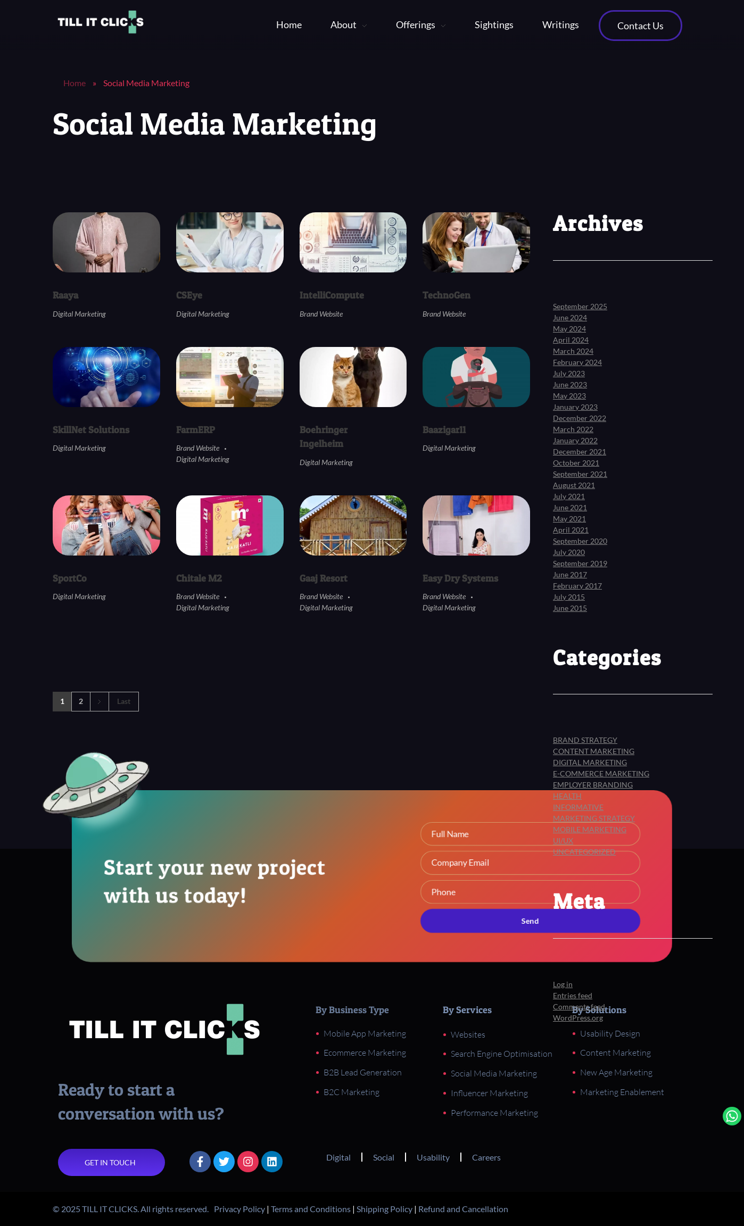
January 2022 (575, 440)
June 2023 (570, 384)
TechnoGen (446, 295)
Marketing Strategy (594, 818)
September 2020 (580, 540)
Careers (486, 1157)
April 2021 (571, 529)
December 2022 (579, 418)
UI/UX (563, 840)
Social (383, 1157)
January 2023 (575, 406)
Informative (578, 806)
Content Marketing (593, 751)
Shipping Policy (384, 1209)
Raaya (65, 295)
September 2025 (580, 306)
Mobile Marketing (589, 829)
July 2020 (569, 552)
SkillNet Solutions (91, 429)
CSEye (189, 295)
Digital (338, 1157)
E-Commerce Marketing (601, 773)
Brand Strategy (585, 739)
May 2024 (569, 328)
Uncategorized (584, 851)
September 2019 (580, 563)
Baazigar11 (444, 429)
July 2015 (569, 596)
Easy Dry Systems (460, 578)
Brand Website (321, 313)
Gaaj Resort (324, 578)
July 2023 (569, 373)
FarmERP (195, 429)
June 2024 (570, 317)
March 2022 (573, 429)
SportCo (70, 578)
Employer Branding (593, 784)
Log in (563, 984)
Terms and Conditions (311, 1209)
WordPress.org (578, 1017)
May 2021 (569, 518)
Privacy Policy (239, 1209)
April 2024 (571, 339)
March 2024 (573, 350)
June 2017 (570, 574)
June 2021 (570, 507)
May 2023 (569, 395)
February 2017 (577, 585)
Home (74, 83)
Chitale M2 (199, 578)
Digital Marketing (79, 313)
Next (99, 701)
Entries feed (572, 995)
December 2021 (579, 451)
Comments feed (579, 1006)
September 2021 (580, 473)
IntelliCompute (332, 295)
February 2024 (577, 362)
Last (123, 701)
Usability (433, 1157)
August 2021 (574, 485)
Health (567, 795)
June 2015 (570, 607)
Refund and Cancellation (463, 1209)
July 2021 (569, 496)
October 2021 (576, 462)
